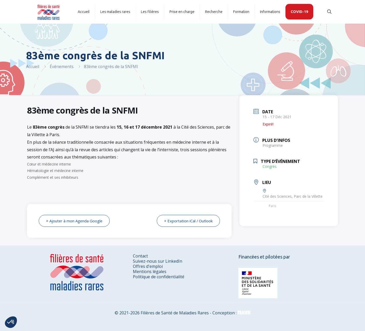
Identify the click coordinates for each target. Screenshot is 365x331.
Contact (140, 256)
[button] (11, 322)
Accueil (32, 66)
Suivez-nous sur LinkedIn (157, 261)
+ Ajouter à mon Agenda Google (74, 220)
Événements (62, 66)
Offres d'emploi (148, 266)
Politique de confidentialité (158, 277)
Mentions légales (149, 271)
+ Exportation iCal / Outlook (187, 220)
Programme (273, 145)
